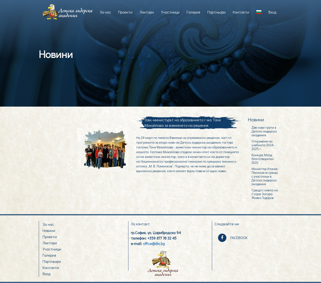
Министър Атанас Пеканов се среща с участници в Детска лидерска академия (265, 176)
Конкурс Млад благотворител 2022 (263, 159)
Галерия (193, 11)
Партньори (216, 11)
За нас (105, 11)
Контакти (241, 11)
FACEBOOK (233, 238)
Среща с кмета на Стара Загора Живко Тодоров (265, 194)
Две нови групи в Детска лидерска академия (264, 131)
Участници (170, 11)
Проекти (125, 11)
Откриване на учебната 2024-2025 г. (263, 145)
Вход (272, 11)
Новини (49, 230)
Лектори (147, 11)
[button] (259, 12)
